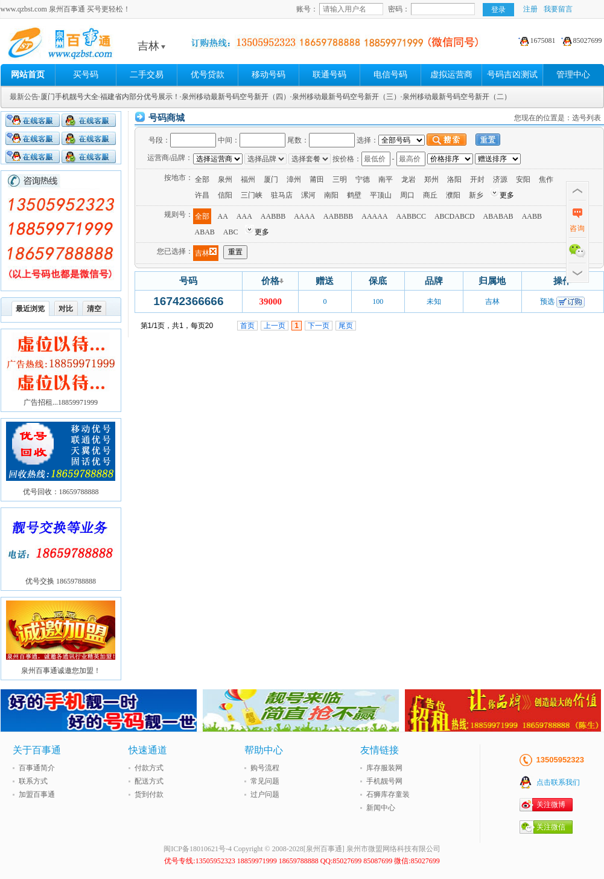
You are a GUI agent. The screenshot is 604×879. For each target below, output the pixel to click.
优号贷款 (207, 74)
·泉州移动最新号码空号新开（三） (345, 96)
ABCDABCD (454, 216)
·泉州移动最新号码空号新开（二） (456, 96)
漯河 (308, 195)
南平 (385, 179)
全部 (202, 179)
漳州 (294, 179)
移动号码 (268, 74)
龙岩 (408, 179)
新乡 (476, 195)
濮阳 (453, 195)
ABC (230, 232)
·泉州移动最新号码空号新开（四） (235, 96)
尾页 (346, 325)
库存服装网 (384, 768)
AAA (244, 216)
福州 (248, 179)
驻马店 (282, 195)
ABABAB (498, 216)
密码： (399, 9)
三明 (339, 179)
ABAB (205, 232)
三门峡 (251, 195)
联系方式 (33, 781)
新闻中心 (380, 807)
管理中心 (573, 74)
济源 (500, 179)
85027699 (580, 40)
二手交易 (147, 74)
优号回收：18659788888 (61, 492)
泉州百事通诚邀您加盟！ (61, 670)
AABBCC (411, 216)
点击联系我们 (558, 782)
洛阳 (454, 179)
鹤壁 (354, 195)
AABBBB (338, 216)
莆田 (317, 179)
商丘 (430, 195)
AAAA (304, 216)
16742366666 (188, 301)
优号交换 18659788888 (60, 581)
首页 (247, 325)
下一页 (318, 325)
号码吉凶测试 (512, 74)
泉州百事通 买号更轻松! (94, 46)
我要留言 (558, 9)
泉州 (225, 179)
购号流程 (264, 768)
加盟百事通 (37, 794)
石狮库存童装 (388, 794)
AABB (532, 216)
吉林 (151, 46)
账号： (307, 9)
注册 (530, 9)
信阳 (225, 195)
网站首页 (28, 74)
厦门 (271, 179)
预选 (547, 301)
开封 (477, 179)
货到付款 (149, 794)
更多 (507, 195)
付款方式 (149, 768)
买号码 (85, 74)
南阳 (331, 195)
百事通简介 (37, 768)
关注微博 (550, 804)
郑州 (431, 179)
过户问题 (264, 794)
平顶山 (381, 195)
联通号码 (329, 74)
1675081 (535, 40)
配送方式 (149, 781)
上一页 (274, 325)
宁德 (362, 179)
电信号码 (390, 74)
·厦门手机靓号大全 (68, 96)
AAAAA (374, 216)
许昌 (202, 195)
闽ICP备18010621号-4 (198, 849)
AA (223, 216)
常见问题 (264, 781)
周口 (407, 195)
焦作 (546, 179)
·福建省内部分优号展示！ (139, 96)
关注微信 (550, 827)
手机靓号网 (384, 781)
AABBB (273, 216)
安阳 (523, 179)
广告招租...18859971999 (61, 402)
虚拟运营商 (451, 74)
